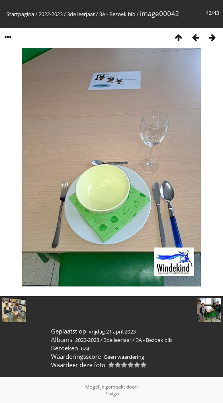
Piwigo (111, 393)
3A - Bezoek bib (117, 14)
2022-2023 (51, 14)
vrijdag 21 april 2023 (112, 331)
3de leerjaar (81, 14)
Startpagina (20, 14)
